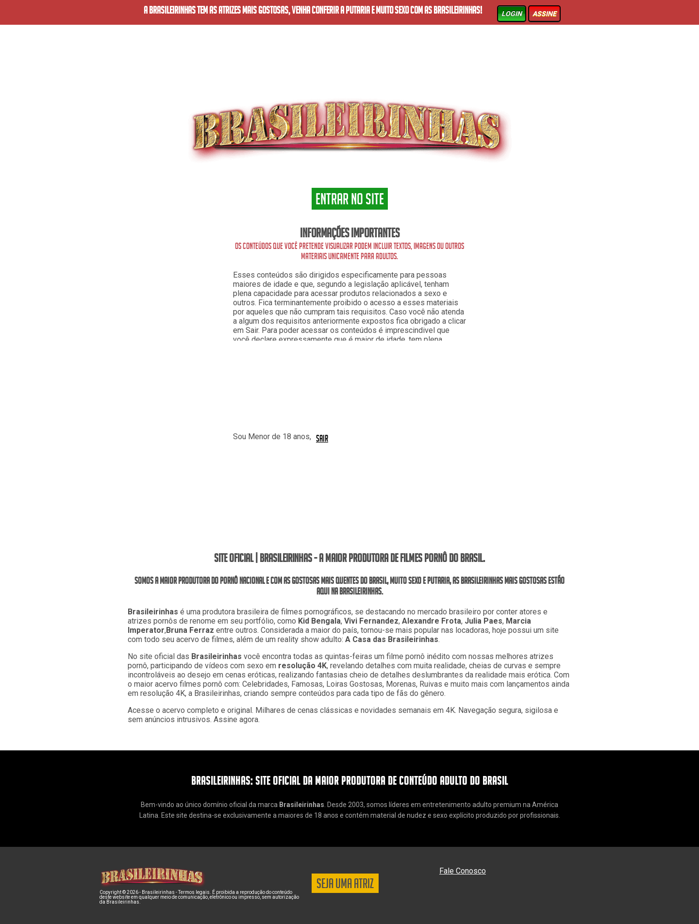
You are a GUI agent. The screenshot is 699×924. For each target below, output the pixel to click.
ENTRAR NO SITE (350, 201)
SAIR (322, 437)
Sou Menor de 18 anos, (272, 436)
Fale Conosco (462, 870)
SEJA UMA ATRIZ (345, 885)
